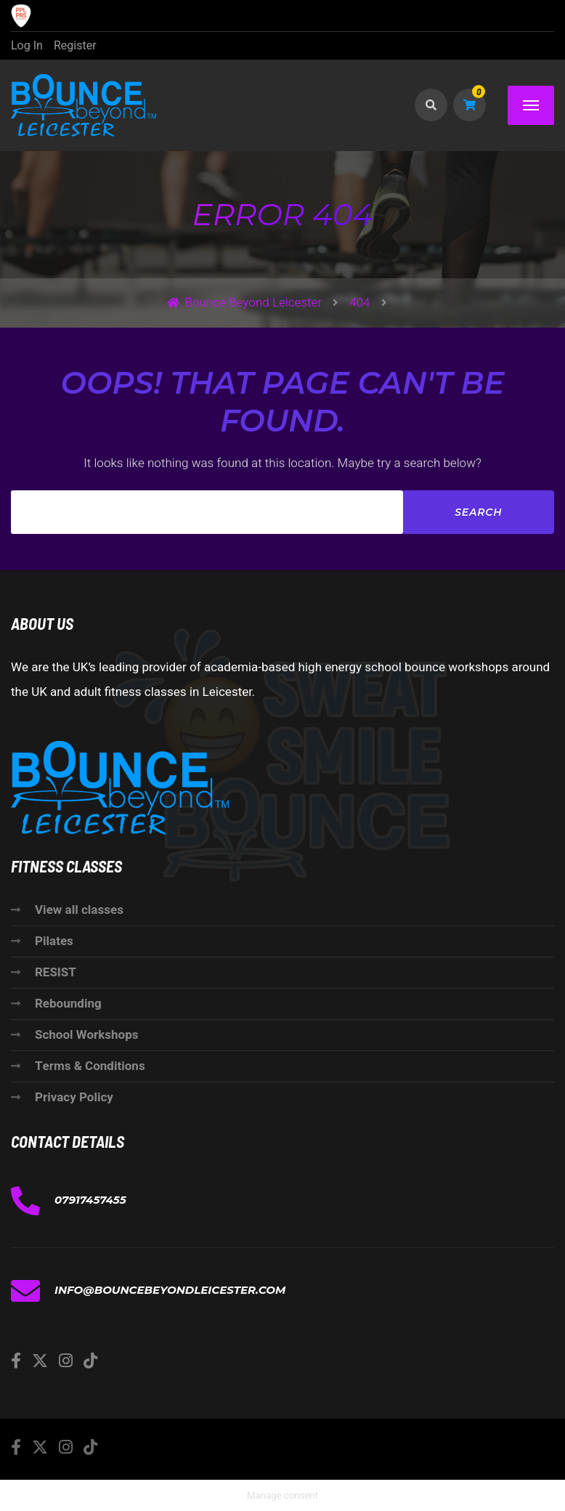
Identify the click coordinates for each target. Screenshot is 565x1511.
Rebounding (68, 1003)
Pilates (54, 941)
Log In (27, 45)
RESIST (55, 972)
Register (75, 45)
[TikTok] (90, 1361)
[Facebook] (16, 1361)
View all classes (79, 910)
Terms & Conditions (90, 1066)
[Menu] (531, 105)
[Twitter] (40, 1361)
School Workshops (87, 1035)
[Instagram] (66, 1361)
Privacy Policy (74, 1097)
